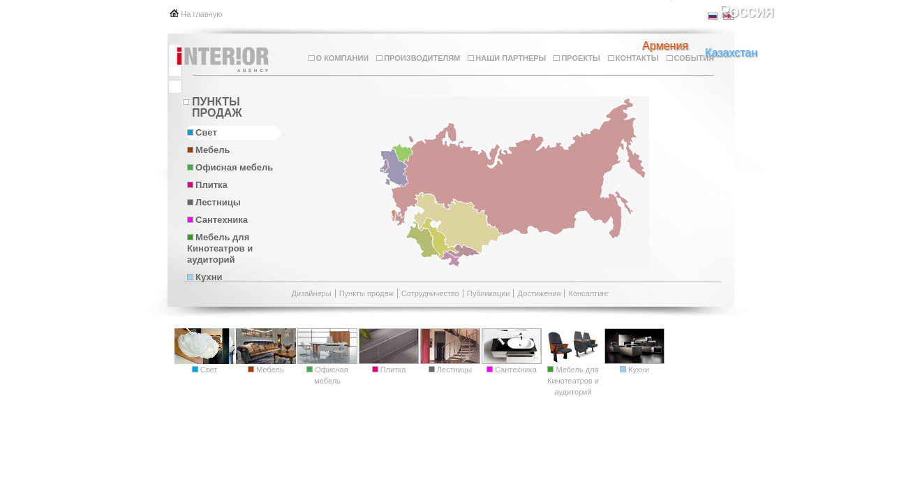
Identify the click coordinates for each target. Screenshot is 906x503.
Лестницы (214, 202)
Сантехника (217, 219)
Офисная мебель (230, 167)
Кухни (204, 277)
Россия (746, 11)
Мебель (208, 150)
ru (713, 16)
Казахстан (731, 53)
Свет (202, 132)
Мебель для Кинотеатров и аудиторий (220, 248)
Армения (665, 46)
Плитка (207, 185)
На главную (201, 14)
